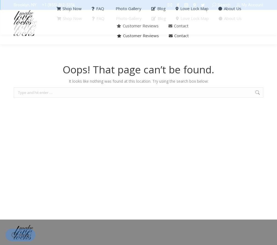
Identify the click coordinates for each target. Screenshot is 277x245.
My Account (249, 5)
